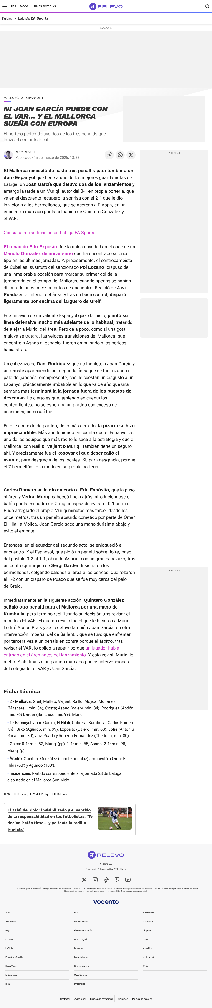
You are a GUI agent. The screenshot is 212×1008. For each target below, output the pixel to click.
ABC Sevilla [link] (10, 921)
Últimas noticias (43, 6)
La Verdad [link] (78, 948)
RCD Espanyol (22, 794)
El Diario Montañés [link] (83, 930)
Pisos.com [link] (148, 939)
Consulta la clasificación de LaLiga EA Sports (49, 232)
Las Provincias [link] (81, 921)
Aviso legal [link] (80, 999)
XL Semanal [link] (148, 957)
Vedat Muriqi (40, 794)
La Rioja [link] (9, 948)
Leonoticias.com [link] (82, 957)
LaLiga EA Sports (33, 18)
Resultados (20, 6)
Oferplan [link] (147, 930)
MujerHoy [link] (147, 948)
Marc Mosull (25, 152)
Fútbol (7, 18)
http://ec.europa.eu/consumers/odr (131, 891)
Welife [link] (145, 966)
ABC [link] (7, 912)
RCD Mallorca (59, 794)
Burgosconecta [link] (81, 966)
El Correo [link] (9, 939)
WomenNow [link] (149, 912)
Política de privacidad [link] (101, 999)
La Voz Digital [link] (80, 939)
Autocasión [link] (148, 921)
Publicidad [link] (122, 999)
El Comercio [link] (11, 975)
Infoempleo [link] (79, 983)
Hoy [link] (7, 930)
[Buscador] (207, 6)
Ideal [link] (7, 983)
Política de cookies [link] (142, 999)
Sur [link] (75, 912)
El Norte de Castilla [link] (14, 957)
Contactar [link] (65, 999)
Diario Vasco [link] (11, 966)
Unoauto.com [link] (81, 975)
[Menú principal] (4, 6)
